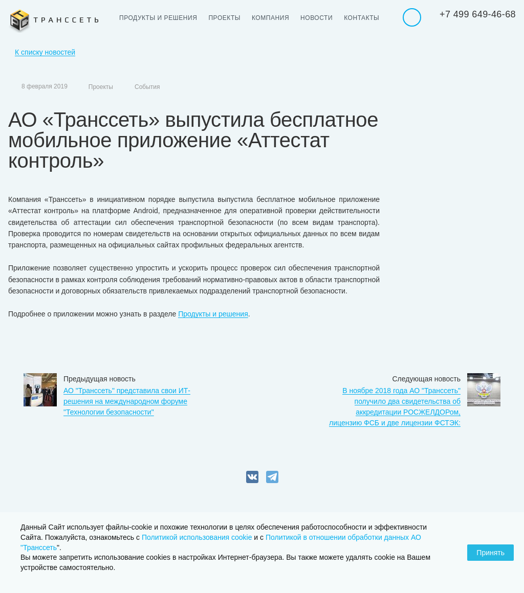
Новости (316, 17)
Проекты (224, 17)
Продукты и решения (158, 17)
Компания (270, 17)
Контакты (361, 17)
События (147, 86)
